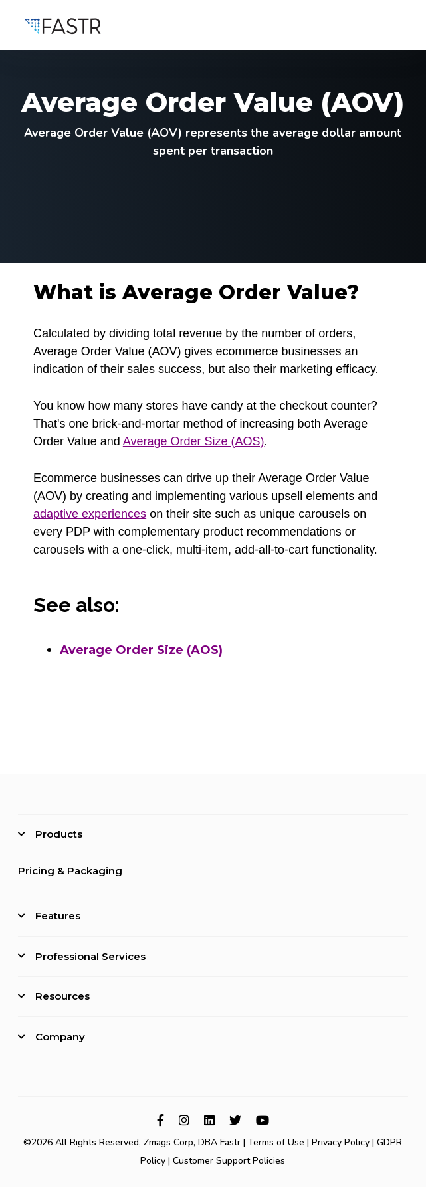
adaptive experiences (89, 513)
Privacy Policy (341, 1142)
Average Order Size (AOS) (194, 441)
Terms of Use (276, 1142)
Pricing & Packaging (70, 870)
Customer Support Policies (229, 1160)
